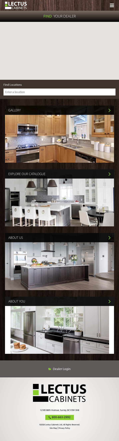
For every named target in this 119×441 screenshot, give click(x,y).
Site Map (53, 428)
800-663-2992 (61, 417)
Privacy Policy (64, 428)
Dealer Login (62, 369)
